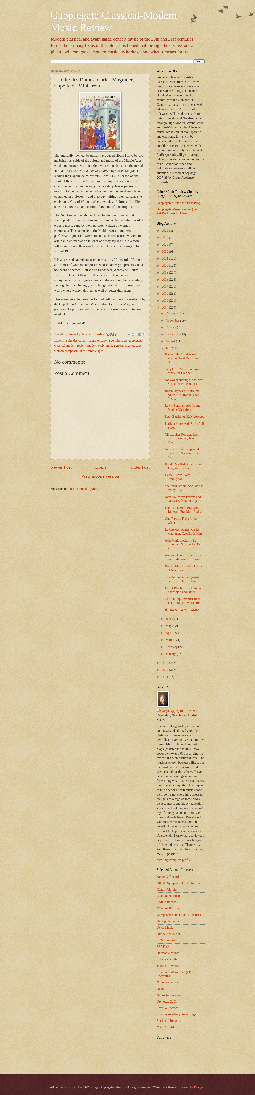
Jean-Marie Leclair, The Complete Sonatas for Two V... (183, 544)
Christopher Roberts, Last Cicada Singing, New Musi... (182, 438)
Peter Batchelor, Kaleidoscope (184, 416)
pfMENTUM (165, 1027)
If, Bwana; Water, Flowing (182, 610)
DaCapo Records (168, 921)
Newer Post (61, 467)
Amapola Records (168, 876)
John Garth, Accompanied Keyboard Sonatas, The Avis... (182, 453)
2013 (165, 663)
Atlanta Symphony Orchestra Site (179, 883)
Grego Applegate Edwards (178, 711)
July (169, 348)
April (169, 633)
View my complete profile (174, 860)
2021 (165, 258)
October (171, 327)
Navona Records (167, 982)
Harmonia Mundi (168, 953)
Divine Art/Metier (168, 934)
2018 (165, 279)
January (171, 654)
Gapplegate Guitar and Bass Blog (178, 203)
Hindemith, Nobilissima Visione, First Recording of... (182, 358)
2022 (165, 251)
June (169, 619)
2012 (165, 670)
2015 (165, 300)
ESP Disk (163, 946)
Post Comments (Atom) (83, 489)
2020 (165, 265)
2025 (165, 230)
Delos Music (165, 927)
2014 (165, 307)
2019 (165, 272)
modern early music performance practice (114, 345)
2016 (165, 293)
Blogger (199, 1087)
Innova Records (167, 959)
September (173, 334)
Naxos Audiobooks (169, 995)
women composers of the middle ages (78, 351)
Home (101, 467)
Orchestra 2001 (167, 1001)
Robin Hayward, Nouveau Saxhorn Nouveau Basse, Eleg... (182, 394)
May (169, 626)
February (172, 647)
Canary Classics (167, 889)
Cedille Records (167, 902)
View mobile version (100, 476)
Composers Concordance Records (179, 915)
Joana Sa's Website (169, 966)
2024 (165, 237)
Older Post (140, 467)
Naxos (161, 989)
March (170, 640)
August (171, 341)
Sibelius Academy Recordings (176, 1014)
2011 (165, 677)
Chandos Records (168, 908)
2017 (165, 286)
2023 (165, 244)
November (173, 320)
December (173, 313)
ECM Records (166, 940)
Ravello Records (167, 1008)
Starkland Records (169, 1020)
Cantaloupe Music (168, 896)
